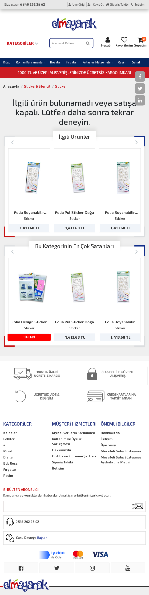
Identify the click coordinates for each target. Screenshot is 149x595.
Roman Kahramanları (30, 62)
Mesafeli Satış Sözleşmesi (121, 451)
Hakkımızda (61, 450)
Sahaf (136, 62)
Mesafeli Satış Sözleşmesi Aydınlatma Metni (121, 459)
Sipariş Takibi (117, 4)
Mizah (8, 451)
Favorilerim (124, 42)
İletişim (138, 4)
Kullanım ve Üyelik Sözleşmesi (67, 441)
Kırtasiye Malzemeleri (98, 62)
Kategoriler (23, 43)
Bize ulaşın (24, 4)
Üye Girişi (76, 4)
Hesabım (107, 42)
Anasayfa (11, 86)
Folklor (9, 439)
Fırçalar (71, 62)
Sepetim (140, 42)
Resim (122, 62)
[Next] (136, 142)
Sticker (61, 86)
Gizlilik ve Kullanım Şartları (74, 456)
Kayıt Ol (96, 4)
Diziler (8, 457)
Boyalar (55, 62)
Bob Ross (10, 463)
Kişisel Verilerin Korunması (73, 433)
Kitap (6, 62)
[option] (29, 190)
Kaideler (10, 433)
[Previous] (12, 142)
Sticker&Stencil (37, 86)
